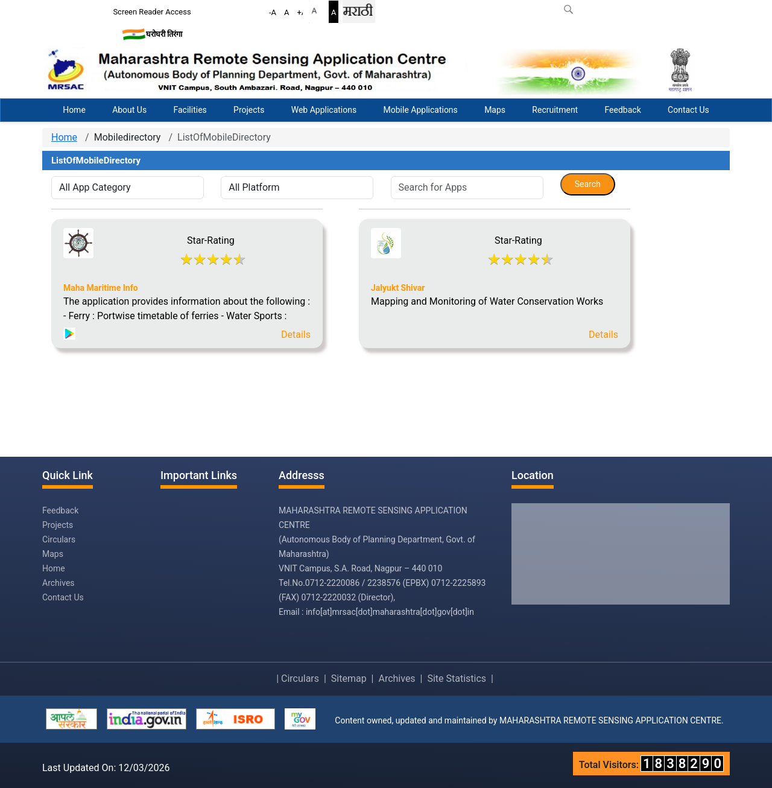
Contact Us (688, 110)
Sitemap (349, 678)
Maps (494, 110)
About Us (129, 110)
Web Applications (324, 110)
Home (74, 110)
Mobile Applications (421, 110)
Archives (58, 583)
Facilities (189, 110)
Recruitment (555, 110)
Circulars (58, 539)
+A (301, 12)
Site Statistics (456, 678)
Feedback (623, 110)
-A (272, 12)
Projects (248, 110)
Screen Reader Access (152, 11)
